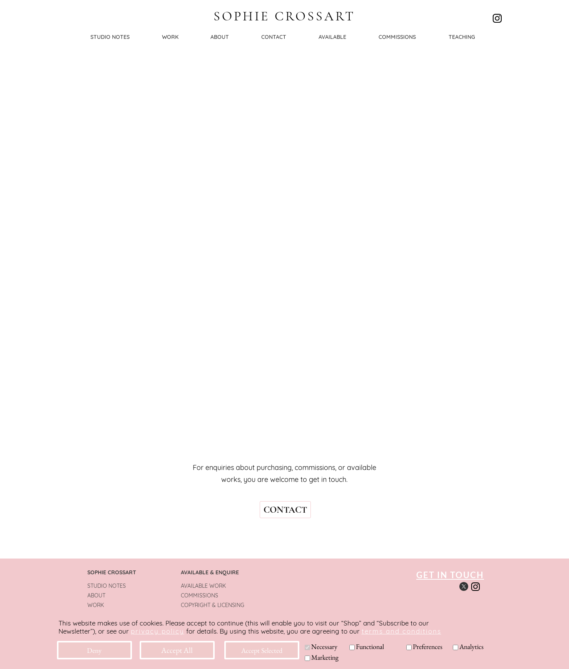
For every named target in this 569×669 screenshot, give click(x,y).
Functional (370, 646)
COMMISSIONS (199, 595)
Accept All (177, 650)
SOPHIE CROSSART (284, 16)
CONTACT (285, 509)
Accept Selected (261, 650)
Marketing (325, 657)
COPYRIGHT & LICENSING (212, 605)
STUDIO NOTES (106, 585)
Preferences (427, 646)
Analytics (471, 646)
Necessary (324, 646)
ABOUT (96, 595)
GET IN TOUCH (450, 575)
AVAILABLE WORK (203, 585)
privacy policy (157, 631)
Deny (94, 650)
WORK (95, 605)
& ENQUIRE (224, 572)
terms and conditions (401, 631)
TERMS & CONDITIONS (209, 614)
